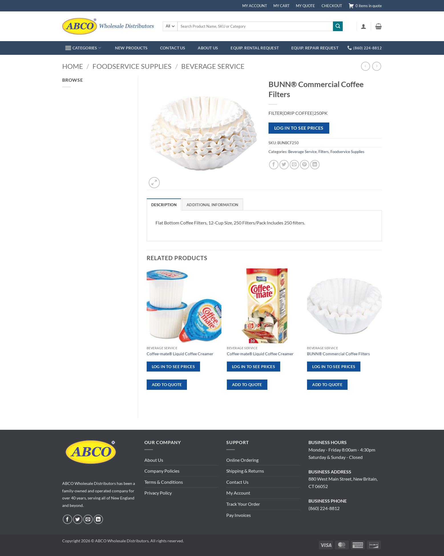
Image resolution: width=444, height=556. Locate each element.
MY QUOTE (305, 5)
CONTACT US (172, 47)
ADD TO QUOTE (167, 384)
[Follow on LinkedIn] (98, 519)
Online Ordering (242, 460)
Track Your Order (243, 504)
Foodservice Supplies (131, 66)
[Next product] (365, 66)
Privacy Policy (158, 492)
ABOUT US (208, 47)
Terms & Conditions (163, 482)
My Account (238, 492)
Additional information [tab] (213, 204)
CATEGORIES (83, 48)
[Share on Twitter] (284, 164)
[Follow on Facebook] (67, 519)
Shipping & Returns (245, 470)
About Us (153, 460)
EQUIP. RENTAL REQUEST (255, 47)
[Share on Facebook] (273, 164)
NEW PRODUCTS (131, 47)
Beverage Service (213, 66)
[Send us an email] (88, 519)
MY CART (281, 5)
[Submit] (338, 26)
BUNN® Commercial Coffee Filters (338, 353)
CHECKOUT (332, 5)
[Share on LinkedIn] (315, 164)
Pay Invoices (238, 515)
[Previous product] (376, 66)
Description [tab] (164, 204)
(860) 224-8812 (324, 508)
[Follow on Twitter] (77, 519)
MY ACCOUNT (254, 5)
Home (72, 66)
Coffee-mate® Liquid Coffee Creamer (180, 353)
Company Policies (161, 470)
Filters (323, 151)
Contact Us (237, 482)
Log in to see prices (299, 128)
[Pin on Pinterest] (304, 164)
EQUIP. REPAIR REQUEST (314, 47)
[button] (363, 26)
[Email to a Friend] (294, 164)
